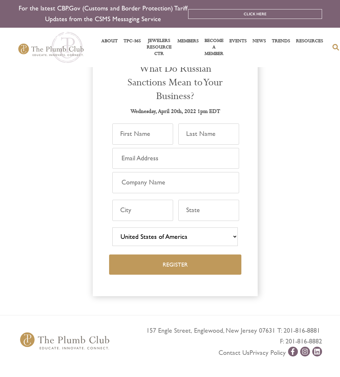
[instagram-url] (305, 351)
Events (238, 41)
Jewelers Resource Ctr (159, 47)
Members (188, 41)
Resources (309, 41)
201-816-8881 (301, 330)
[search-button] (335, 47)
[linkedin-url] (317, 351)
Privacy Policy (268, 352)
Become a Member (213, 47)
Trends (281, 41)
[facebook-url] (293, 351)
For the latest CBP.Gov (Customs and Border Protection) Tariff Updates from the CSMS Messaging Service (103, 14)
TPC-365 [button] (132, 41)
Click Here (255, 14)
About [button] (109, 41)
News (259, 41)
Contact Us (234, 352)
